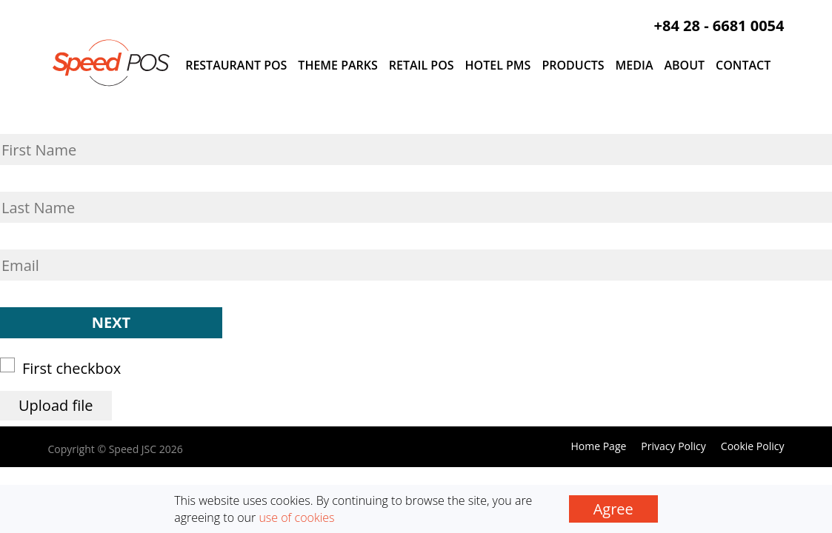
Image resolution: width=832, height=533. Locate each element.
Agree (613, 509)
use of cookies (296, 517)
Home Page (598, 446)
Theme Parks (337, 65)
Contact (743, 65)
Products (573, 65)
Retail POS (421, 65)
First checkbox (65, 368)
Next (111, 322)
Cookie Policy (753, 446)
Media (634, 65)
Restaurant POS (236, 65)
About (684, 65)
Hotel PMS (498, 65)
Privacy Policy (673, 446)
